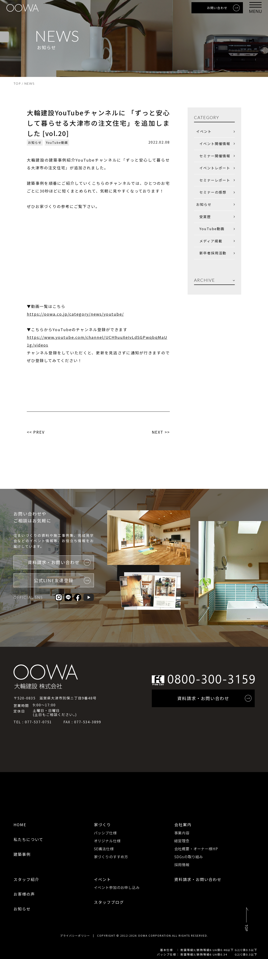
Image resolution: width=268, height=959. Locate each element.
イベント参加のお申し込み (117, 887)
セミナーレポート (214, 180)
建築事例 (22, 854)
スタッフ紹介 (26, 879)
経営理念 (182, 840)
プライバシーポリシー (75, 935)
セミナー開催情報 (214, 155)
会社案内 (182, 824)
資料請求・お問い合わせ (197, 879)
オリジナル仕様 (107, 840)
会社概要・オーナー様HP (196, 848)
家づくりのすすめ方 (111, 856)
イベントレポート (214, 167)
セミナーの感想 (212, 192)
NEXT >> (161, 432)
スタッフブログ (109, 902)
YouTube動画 (57, 142)
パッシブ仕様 (105, 832)
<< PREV (36, 432)
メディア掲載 (210, 240)
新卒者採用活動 (212, 252)
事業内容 (182, 832)
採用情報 (182, 864)
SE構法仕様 (104, 848)
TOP (17, 83)
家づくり (102, 824)
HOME (20, 824)
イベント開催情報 (214, 143)
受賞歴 (205, 216)
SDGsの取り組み (188, 856)
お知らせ (35, 142)
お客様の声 (24, 894)
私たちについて (28, 839)
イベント (204, 131)
